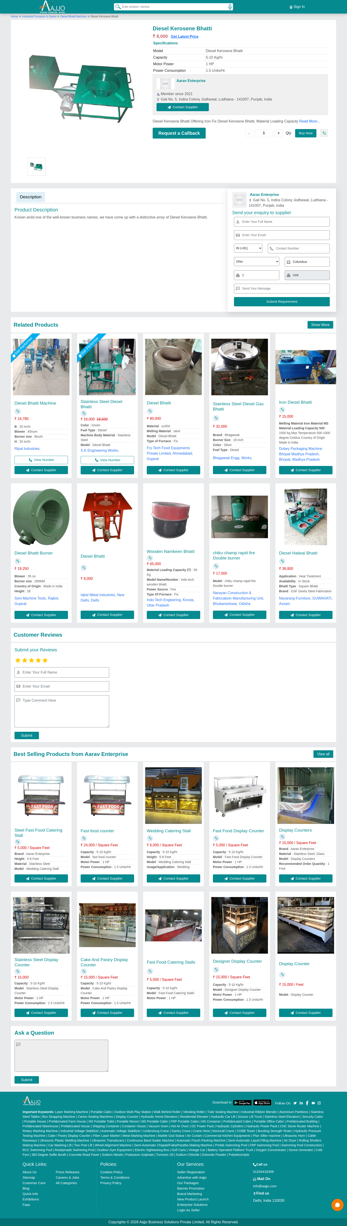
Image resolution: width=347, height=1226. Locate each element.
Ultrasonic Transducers (108, 1140)
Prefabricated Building (302, 1121)
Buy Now (306, 133)
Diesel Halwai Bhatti (298, 553)
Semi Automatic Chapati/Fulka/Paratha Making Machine (173, 1145)
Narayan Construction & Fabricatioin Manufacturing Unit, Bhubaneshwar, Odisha (238, 598)
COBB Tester (246, 1131)
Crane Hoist (201, 1131)
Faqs (26, 1205)
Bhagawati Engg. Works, (233, 458)
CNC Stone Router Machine (299, 1126)
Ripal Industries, (27, 449)
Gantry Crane (180, 1131)
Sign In (297, 7)
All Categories (66, 1183)
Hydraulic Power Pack (261, 1126)
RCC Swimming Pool (37, 1150)
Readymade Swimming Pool (75, 1150)
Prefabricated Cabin (237, 1121)
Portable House (35, 1121)
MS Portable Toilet (101, 1121)
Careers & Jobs (67, 1177)
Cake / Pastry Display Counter (69, 1135)
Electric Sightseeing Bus (152, 1150)
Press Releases (68, 1172)
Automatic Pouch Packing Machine (200, 1140)
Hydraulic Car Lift (223, 1116)
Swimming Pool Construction (301, 1145)
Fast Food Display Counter (238, 830)
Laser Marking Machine (71, 1112)
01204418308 (263, 1171)
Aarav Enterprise (190, 81)
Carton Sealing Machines (95, 1116)
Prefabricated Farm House (67, 1121)
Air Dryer (290, 1140)
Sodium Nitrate (112, 1154)
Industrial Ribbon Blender (259, 1112)
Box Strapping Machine (58, 1116)
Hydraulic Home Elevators (159, 1116)
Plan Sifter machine (266, 1135)
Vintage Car (196, 1150)
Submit (26, 735)
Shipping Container (105, 1126)
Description (30, 196)
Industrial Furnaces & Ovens (39, 16)
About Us (30, 1172)
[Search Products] (116, 6)
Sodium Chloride (188, 1154)
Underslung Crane (156, 1131)
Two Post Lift (83, 1145)
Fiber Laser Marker (106, 1135)
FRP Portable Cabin (185, 1121)
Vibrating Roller (194, 1112)
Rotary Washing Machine (40, 1131)
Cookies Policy (111, 1172)
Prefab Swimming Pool (231, 1145)
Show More (320, 325)
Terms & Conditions (115, 1177)
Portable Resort (128, 1121)
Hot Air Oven (180, 1126)
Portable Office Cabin (269, 1121)
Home (14, 16)
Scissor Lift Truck (250, 1116)
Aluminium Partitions (293, 1112)
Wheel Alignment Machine (113, 1145)
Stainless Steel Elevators (282, 1116)
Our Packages (188, 1183)
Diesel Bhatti (159, 403)
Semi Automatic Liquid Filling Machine (255, 1140)
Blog (26, 1188)
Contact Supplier (183, 107)
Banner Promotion (191, 1188)
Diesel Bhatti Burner (33, 553)
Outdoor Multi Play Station (132, 1112)
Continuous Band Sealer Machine (150, 1140)
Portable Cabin (101, 1112)
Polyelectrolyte (239, 1154)
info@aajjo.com (265, 1186)
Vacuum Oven (158, 1126)
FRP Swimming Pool (264, 1145)
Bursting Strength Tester (275, 1131)
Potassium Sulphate (139, 1154)
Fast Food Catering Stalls (171, 962)
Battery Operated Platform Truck (230, 1150)
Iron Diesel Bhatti (295, 402)
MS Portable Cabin (154, 1121)
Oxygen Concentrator (271, 1150)
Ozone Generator (301, 1150)
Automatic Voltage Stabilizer (120, 1131)
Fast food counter (97, 830)
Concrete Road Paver (84, 1154)
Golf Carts (179, 1150)
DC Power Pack (202, 1126)
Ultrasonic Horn (294, 1135)
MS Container (211, 1121)
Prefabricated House (75, 1126)
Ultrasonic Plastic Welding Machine (64, 1140)
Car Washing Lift (60, 1145)
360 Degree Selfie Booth (49, 1154)
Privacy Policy (110, 1183)
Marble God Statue (171, 1135)
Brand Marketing (189, 1194)
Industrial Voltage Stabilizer (79, 1131)
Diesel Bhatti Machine (73, 16)
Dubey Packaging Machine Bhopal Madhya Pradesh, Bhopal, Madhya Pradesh (300, 454)
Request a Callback (179, 133)
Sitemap (29, 1177)
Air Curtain (194, 1135)
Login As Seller (188, 1210)
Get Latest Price (185, 36)
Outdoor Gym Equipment (114, 1150)
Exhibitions (31, 1199)
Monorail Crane (223, 1131)
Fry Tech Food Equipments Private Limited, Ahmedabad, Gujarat (170, 453)
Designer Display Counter (237, 961)
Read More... (309, 121)
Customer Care (34, 1183)
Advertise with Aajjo (192, 1177)
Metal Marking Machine (139, 1135)
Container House (134, 1126)
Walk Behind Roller (167, 1112)
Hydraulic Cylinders (230, 1126)
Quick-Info (30, 1194)
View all (323, 754)
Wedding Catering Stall (169, 830)
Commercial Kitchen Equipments (228, 1135)
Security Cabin (312, 1116)
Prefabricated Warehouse (40, 1126)
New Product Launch (193, 1199)
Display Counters (295, 830)
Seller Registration (191, 1172)
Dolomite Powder (214, 1154)
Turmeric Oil (165, 1154)
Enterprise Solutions (192, 1205)
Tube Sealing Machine (223, 1112)
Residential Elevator (194, 1116)
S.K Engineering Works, (100, 450)
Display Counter (294, 963)
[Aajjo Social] (295, 1103)
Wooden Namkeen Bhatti (171, 551)
